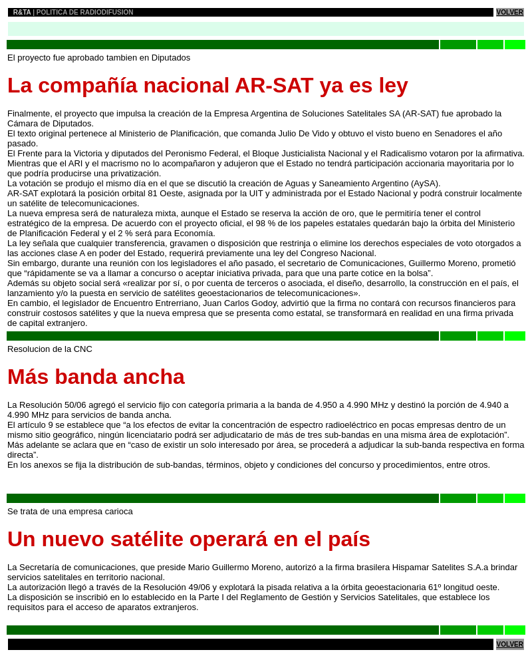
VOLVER (510, 12)
